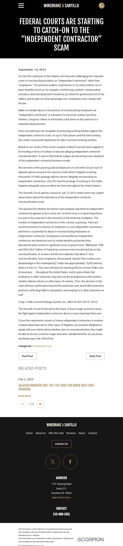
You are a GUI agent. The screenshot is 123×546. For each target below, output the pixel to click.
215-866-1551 (61, 514)
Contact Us (61, 443)
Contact (92, 433)
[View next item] (40, 404)
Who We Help (56, 433)
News (82, 433)
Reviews (71, 433)
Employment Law (42, 346)
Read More (24, 396)
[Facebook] (70, 462)
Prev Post (27, 356)
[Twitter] (52, 462)
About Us (41, 433)
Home (29, 433)
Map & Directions (61, 497)
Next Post (95, 356)
